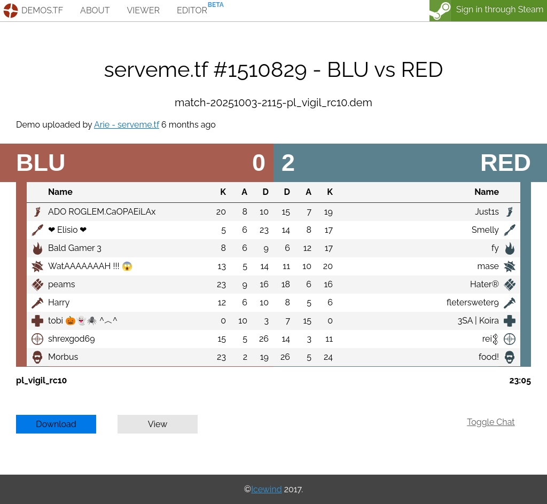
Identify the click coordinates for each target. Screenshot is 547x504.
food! (489, 357)
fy (495, 248)
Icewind (266, 489)
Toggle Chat (490, 422)
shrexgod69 (71, 339)
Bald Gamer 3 (74, 248)
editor (192, 10)
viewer (143, 10)
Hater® (484, 284)
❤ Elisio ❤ (67, 230)
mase (488, 266)
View (158, 424)
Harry (58, 302)
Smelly (485, 230)
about (95, 10)
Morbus (63, 357)
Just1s (487, 212)
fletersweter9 (473, 302)
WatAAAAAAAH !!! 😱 (90, 266)
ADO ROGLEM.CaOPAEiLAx (101, 212)
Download (56, 424)
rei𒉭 (490, 339)
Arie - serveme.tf (126, 125)
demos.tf (42, 10)
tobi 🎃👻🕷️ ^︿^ (83, 321)
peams (61, 284)
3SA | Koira (478, 321)
